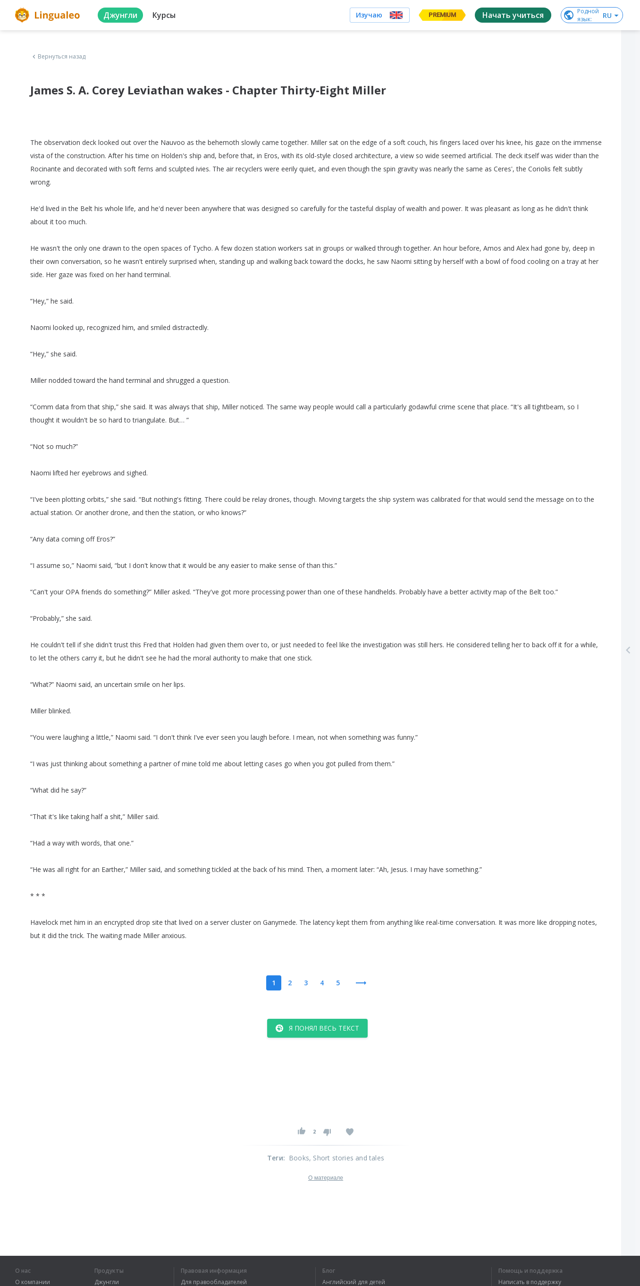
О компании (32, 1282)
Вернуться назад (58, 56)
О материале (325, 1178)
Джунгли (106, 1282)
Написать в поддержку (529, 1282)
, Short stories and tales (346, 1157)
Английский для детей (353, 1282)
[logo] (49, 15)
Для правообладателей (214, 1282)
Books (299, 1157)
